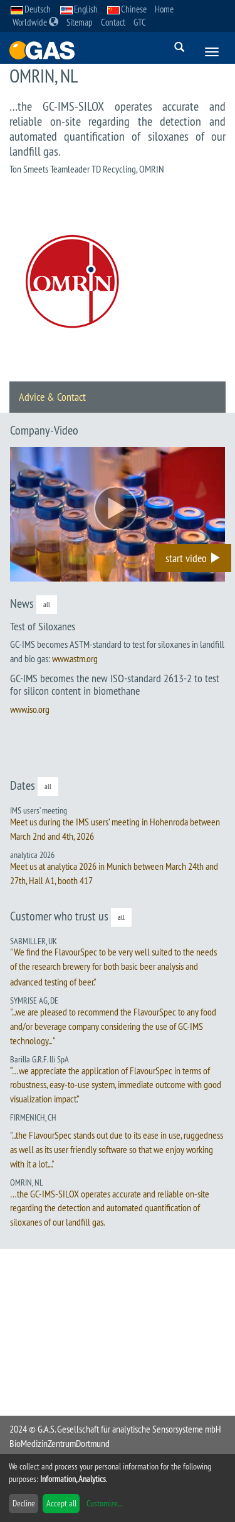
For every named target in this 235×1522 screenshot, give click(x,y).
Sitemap (79, 22)
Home (164, 9)
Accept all (61, 1503)
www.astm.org (75, 658)
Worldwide (35, 22)
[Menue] (212, 52)
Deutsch (31, 9)
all (46, 604)
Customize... (104, 1503)
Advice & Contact (52, 397)
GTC (139, 22)
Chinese (127, 9)
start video (193, 558)
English (79, 9)
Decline (24, 1503)
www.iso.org (30, 709)
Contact (113, 22)
